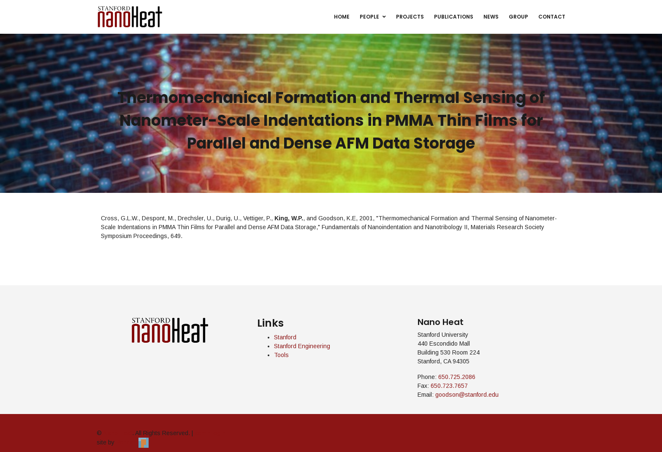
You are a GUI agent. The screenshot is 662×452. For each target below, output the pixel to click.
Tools (281, 355)
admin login (210, 433)
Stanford (285, 337)
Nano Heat (117, 433)
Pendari (132, 442)
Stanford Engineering (302, 346)
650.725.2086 (456, 377)
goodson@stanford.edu (467, 394)
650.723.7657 (449, 385)
